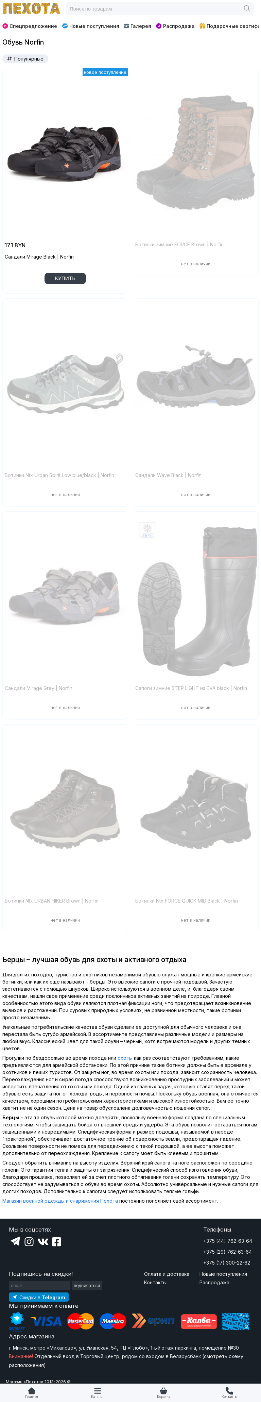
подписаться (87, 1285)
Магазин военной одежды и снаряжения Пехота (60, 1201)
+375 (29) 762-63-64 (227, 1252)
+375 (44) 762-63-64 (227, 1241)
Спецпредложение (29, 26)
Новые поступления (90, 26)
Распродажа (175, 26)
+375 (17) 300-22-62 (226, 1263)
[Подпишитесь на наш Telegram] (39, 1297)
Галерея (137, 26)
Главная (31, 1397)
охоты (125, 1058)
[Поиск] (247, 8)
